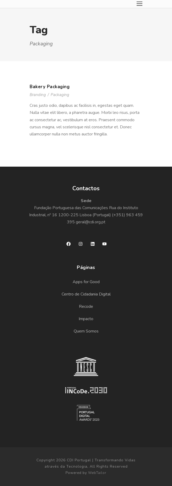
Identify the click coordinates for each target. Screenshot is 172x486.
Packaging (60, 94)
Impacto (86, 319)
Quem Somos (86, 331)
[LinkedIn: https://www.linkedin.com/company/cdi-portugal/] (92, 243)
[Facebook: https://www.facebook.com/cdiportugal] (68, 243)
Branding (38, 94)
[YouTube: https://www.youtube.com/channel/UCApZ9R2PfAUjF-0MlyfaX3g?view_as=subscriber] (104, 243)
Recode (86, 306)
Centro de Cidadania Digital (86, 294)
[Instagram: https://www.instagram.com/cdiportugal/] (80, 243)
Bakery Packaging (49, 87)
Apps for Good (86, 282)
